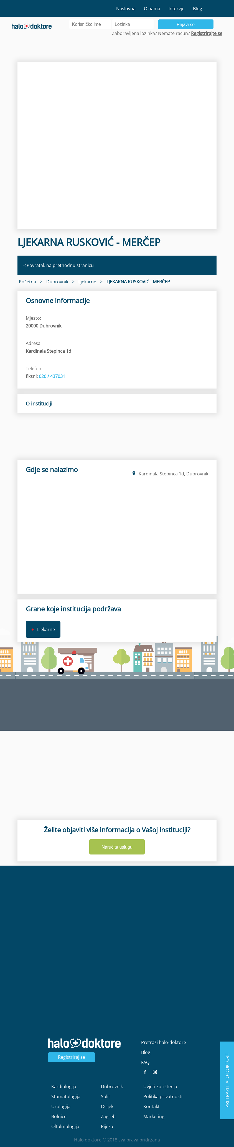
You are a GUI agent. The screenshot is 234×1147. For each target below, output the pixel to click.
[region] (117, 145)
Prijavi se (186, 24)
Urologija (60, 1106)
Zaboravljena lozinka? (134, 33)
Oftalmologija (65, 1126)
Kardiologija (63, 1086)
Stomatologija (65, 1096)
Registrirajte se (206, 33)
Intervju (177, 9)
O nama (152, 9)
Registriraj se (71, 1057)
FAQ (145, 1062)
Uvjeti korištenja (160, 1086)
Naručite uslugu (116, 847)
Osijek (107, 1106)
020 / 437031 (52, 376)
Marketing (153, 1116)
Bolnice (59, 1116)
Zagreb (108, 1116)
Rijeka (107, 1126)
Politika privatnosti (162, 1096)
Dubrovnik (112, 1086)
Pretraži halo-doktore (163, 1042)
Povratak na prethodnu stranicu (58, 265)
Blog (197, 9)
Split (105, 1096)
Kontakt (151, 1106)
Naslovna (126, 9)
